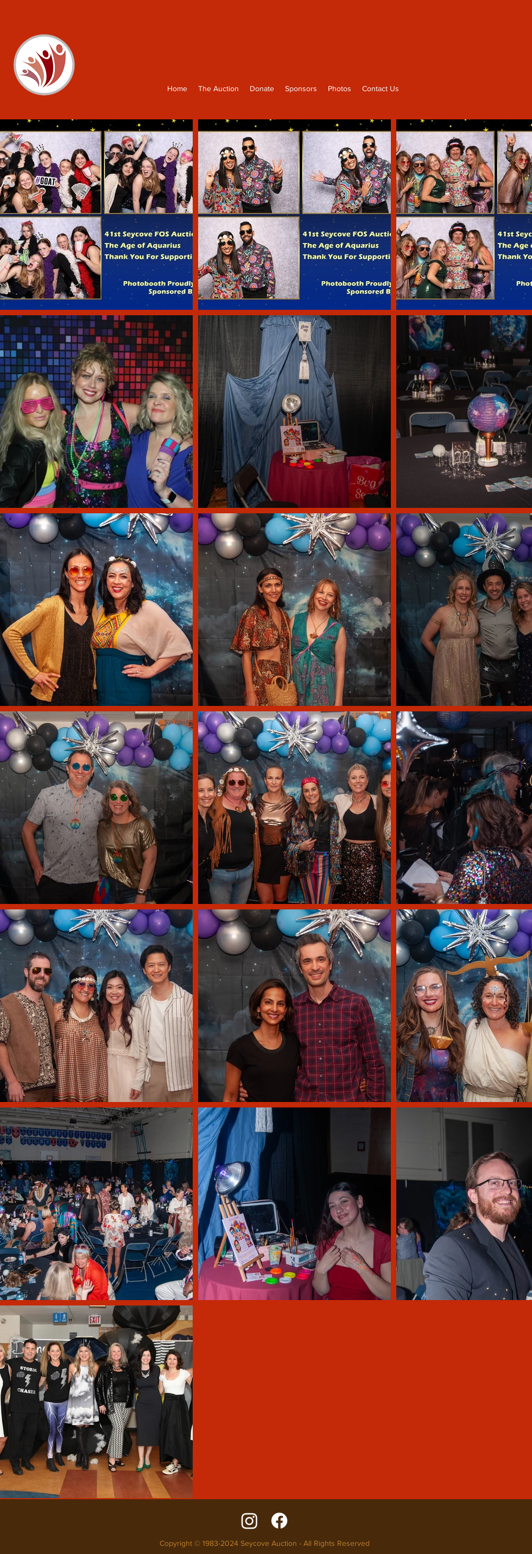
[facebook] (279, 1520)
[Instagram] (249, 1520)
